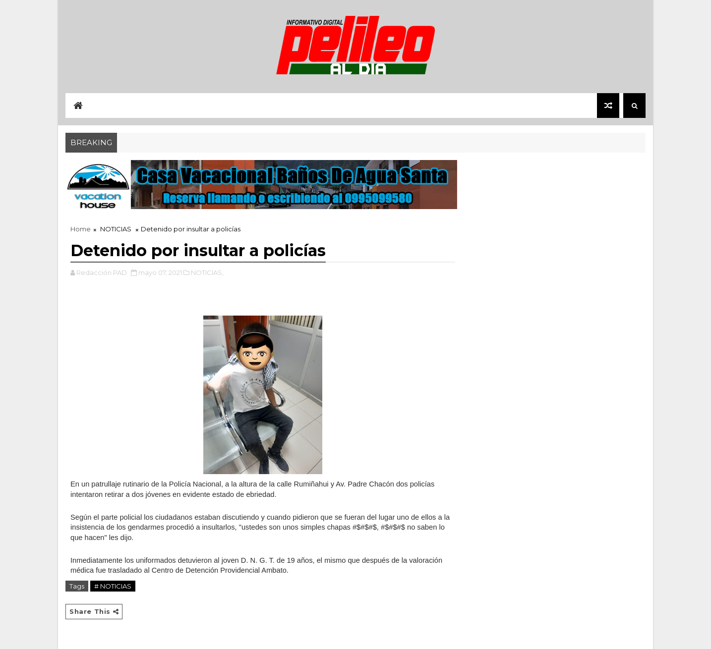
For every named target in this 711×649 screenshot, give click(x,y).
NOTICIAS (115, 229)
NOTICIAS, (207, 272)
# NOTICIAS (112, 586)
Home (80, 229)
